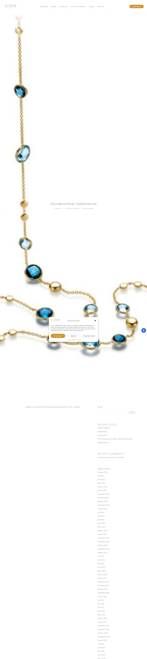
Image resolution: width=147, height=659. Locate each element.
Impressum (79, 339)
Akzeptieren (58, 336)
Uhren (53, 7)
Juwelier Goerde (89, 195)
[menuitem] (44, 7)
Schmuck (63, 7)
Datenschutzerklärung (71, 339)
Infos (91, 7)
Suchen (100, 380)
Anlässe (44, 7)
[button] (95, 321)
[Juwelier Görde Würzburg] (9, 7)
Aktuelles (70, 195)
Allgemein (76, 195)
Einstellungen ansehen (89, 336)
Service (100, 7)
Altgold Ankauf (78, 7)
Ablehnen (73, 336)
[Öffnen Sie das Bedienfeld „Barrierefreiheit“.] (143, 330)
